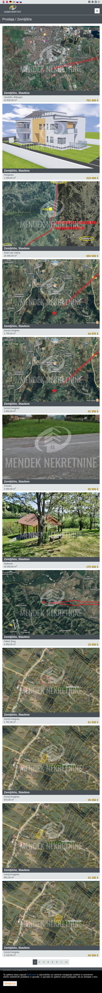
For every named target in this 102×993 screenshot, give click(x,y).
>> (66, 962)
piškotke (32, 974)
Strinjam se (10, 983)
